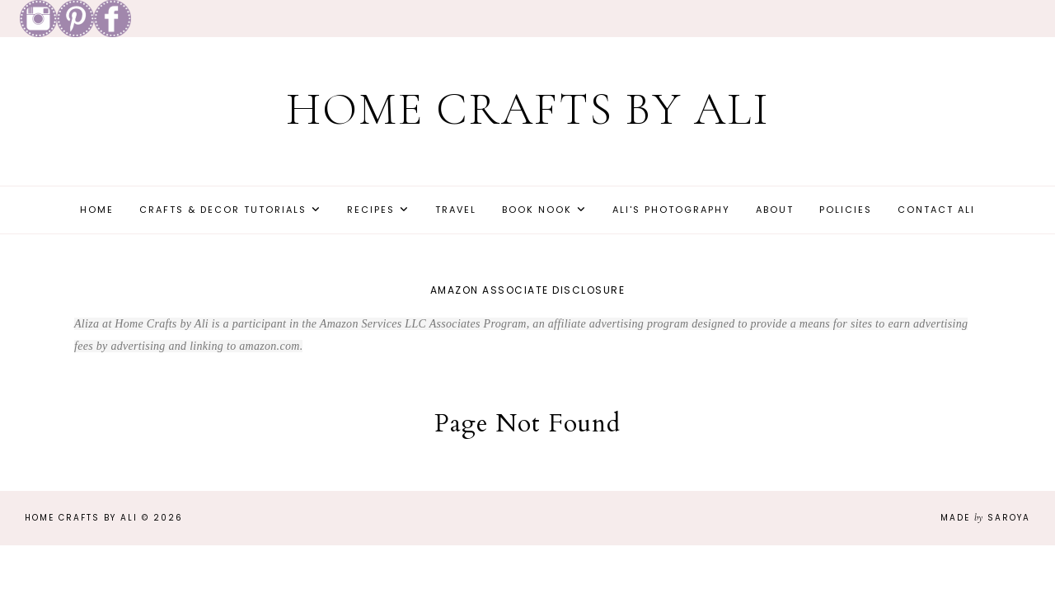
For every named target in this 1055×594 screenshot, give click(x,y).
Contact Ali (936, 209)
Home (97, 209)
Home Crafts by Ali (528, 109)
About (775, 209)
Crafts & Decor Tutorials (223, 209)
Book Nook (537, 209)
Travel (455, 209)
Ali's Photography (671, 209)
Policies (845, 209)
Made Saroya (985, 518)
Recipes (371, 209)
